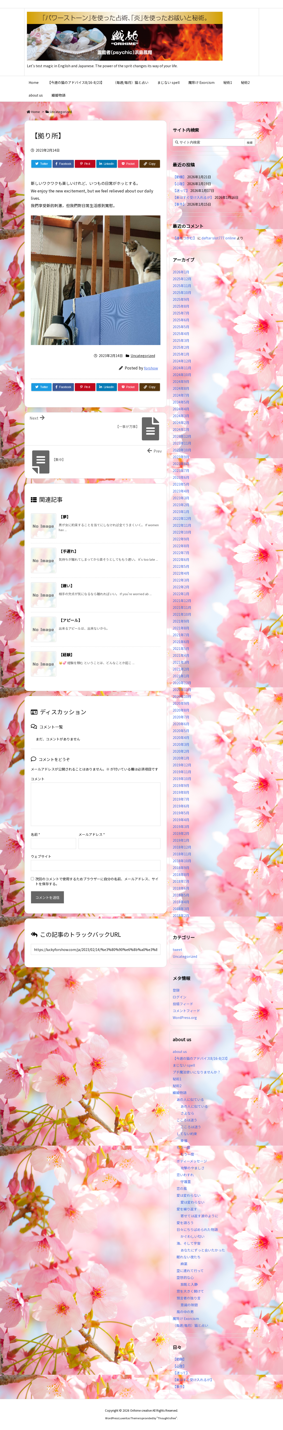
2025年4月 (181, 333)
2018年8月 (181, 874)
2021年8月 (181, 628)
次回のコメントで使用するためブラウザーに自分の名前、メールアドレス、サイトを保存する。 (96, 873)
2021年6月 (181, 641)
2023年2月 (181, 504)
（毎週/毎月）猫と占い (190, 1325)
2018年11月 (182, 853)
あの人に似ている (190, 1099)
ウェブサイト (41, 848)
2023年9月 (181, 456)
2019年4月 (181, 819)
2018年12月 (182, 847)
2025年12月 (182, 278)
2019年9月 (181, 785)
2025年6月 (181, 319)
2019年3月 (181, 826)
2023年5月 (181, 484)
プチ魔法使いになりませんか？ (197, 1072)
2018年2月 (181, 915)
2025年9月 (181, 299)
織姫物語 (179, 1092)
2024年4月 (181, 408)
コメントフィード (186, 1010)
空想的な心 (185, 1277)
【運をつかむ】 (185, 237)
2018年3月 (181, 908)
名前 (35, 826)
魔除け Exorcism (186, 1318)
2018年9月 (181, 867)
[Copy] (149, 164)
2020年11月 (182, 689)
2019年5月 (181, 812)
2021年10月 (182, 614)
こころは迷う (187, 1119)
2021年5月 (181, 648)
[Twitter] (41, 164)
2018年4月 (181, 901)
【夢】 (64, 517)
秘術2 (177, 1085)
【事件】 (179, 204)
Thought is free (167, 1418)
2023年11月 (182, 443)
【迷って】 (181, 190)
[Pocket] (128, 164)
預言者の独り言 (189, 1298)
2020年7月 (181, 717)
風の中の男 (185, 1311)
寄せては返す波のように (199, 1215)
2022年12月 (182, 518)
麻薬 (184, 1263)
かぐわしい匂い (192, 1236)
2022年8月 (181, 545)
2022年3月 (181, 580)
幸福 (184, 1140)
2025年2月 (181, 347)
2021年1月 (181, 675)
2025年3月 (181, 340)
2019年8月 (181, 792)
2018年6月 (181, 888)
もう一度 (183, 1147)
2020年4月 (181, 737)
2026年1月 (181, 271)
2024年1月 (181, 429)
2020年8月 (181, 710)
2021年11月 (182, 607)
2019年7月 (181, 799)
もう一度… (189, 1154)
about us (180, 1051)
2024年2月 (181, 422)
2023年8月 (181, 463)
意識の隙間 (189, 1304)
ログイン (179, 996)
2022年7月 (181, 552)
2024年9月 (181, 381)
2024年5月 (181, 402)
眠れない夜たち (189, 1256)
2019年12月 (182, 764)
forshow (151, 367)
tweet (177, 949)
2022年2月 (181, 586)
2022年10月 (182, 532)
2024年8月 (181, 388)
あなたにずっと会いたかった (203, 1250)
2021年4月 (181, 655)
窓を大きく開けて (190, 1291)
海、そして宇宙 (189, 1243)
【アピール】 (70, 620)
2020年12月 (182, 682)
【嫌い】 (66, 586)
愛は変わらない (189, 1195)
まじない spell (184, 1065)
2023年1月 (181, 511)
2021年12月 (182, 600)
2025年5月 (181, 326)
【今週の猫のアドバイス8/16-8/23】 (201, 1058)
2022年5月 (181, 566)
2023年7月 (181, 470)
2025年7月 (181, 313)
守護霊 (186, 1181)
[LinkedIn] (106, 164)
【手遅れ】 (68, 551)
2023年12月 (182, 436)
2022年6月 (181, 559)
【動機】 (179, 176)
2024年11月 (182, 367)
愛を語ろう (185, 1222)
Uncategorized (61, 111)
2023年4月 (181, 491)
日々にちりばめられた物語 (197, 1229)
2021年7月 (181, 634)
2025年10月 (182, 292)
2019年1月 (181, 840)
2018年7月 (181, 881)
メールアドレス (92, 826)
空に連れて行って (190, 1270)
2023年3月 (181, 497)
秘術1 (177, 1078)
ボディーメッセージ (192, 1161)
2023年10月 (182, 449)
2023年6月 (181, 477)
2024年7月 (181, 395)
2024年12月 (182, 360)
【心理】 (179, 183)
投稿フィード (183, 1003)
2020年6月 (181, 723)
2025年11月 (182, 285)
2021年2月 (181, 669)
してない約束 (187, 1133)
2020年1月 (181, 758)
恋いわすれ (185, 1174)
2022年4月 (181, 573)
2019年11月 (182, 771)
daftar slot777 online (219, 237)
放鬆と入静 (189, 1284)
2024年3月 (181, 415)
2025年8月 (181, 306)
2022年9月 (181, 538)
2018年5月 (181, 895)
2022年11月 (182, 525)
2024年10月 (182, 374)
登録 (176, 990)
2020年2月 (181, 751)
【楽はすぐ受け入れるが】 (193, 197)
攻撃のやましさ (194, 1167)
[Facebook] (63, 164)
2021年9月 (181, 621)
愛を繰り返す (187, 1209)
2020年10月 (182, 696)
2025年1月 (181, 354)
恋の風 (182, 1188)
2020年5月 (181, 730)
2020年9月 (181, 703)
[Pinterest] (85, 164)
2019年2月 (181, 833)
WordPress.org (185, 1017)
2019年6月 (181, 806)
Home (35, 111)
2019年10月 (182, 778)
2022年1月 (181, 593)
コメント (38, 778)
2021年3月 (181, 662)
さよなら (187, 1113)
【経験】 (66, 655)
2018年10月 (182, 860)
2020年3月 (181, 744)
